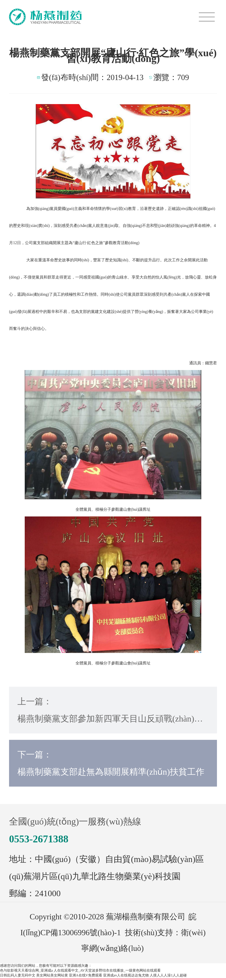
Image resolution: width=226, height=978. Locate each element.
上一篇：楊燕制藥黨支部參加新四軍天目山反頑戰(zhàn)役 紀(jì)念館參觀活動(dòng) (110, 712)
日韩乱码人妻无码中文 (17, 975)
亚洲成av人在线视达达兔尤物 (126, 975)
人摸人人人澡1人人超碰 (168, 975)
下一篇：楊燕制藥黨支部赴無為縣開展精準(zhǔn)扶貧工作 (110, 763)
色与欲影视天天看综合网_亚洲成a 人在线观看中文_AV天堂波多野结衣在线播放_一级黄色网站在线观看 (80, 970)
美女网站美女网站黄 (52, 975)
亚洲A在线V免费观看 (85, 975)
